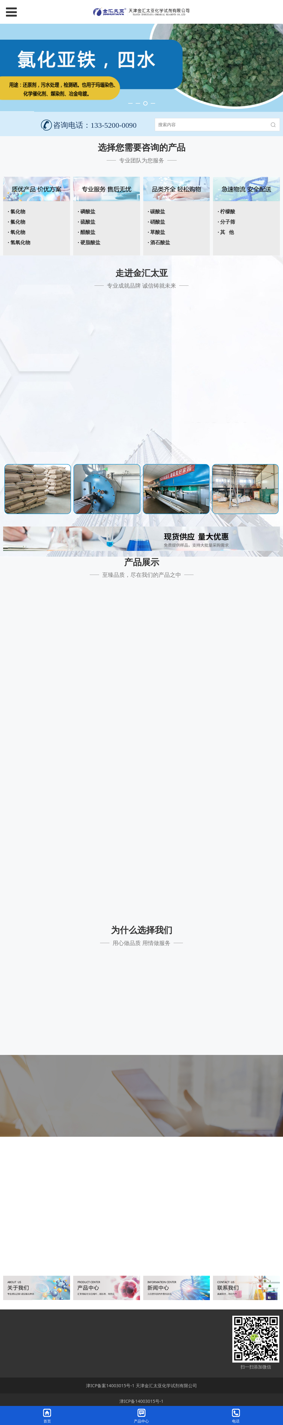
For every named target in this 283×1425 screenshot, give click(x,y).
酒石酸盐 (160, 242)
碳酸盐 (157, 211)
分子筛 (227, 222)
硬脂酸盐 (90, 242)
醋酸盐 (87, 232)
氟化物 (17, 222)
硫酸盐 (87, 222)
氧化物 (17, 232)
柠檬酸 (227, 211)
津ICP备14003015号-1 (141, 1401)
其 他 (227, 232)
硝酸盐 (157, 222)
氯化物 (17, 211)
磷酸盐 (87, 211)
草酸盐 (157, 232)
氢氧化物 (20, 242)
